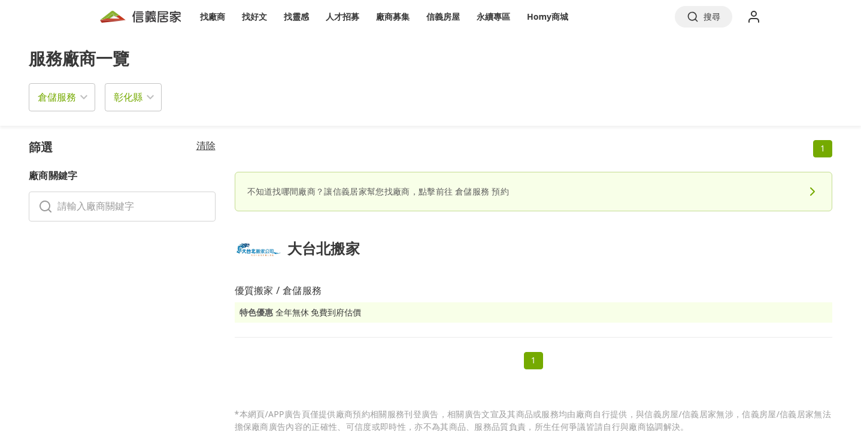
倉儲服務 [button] (57, 97)
